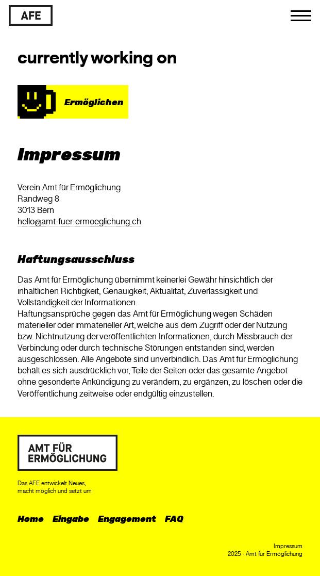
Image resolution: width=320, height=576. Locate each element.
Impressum (288, 546)
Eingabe (71, 519)
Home (31, 519)
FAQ (174, 519)
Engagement (127, 519)
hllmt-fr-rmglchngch (79, 221)
